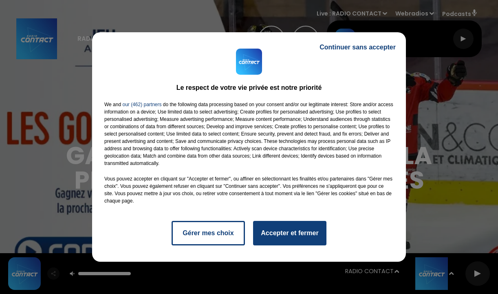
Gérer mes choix (208, 232)
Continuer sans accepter (358, 47)
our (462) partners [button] (141, 104)
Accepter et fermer (289, 232)
